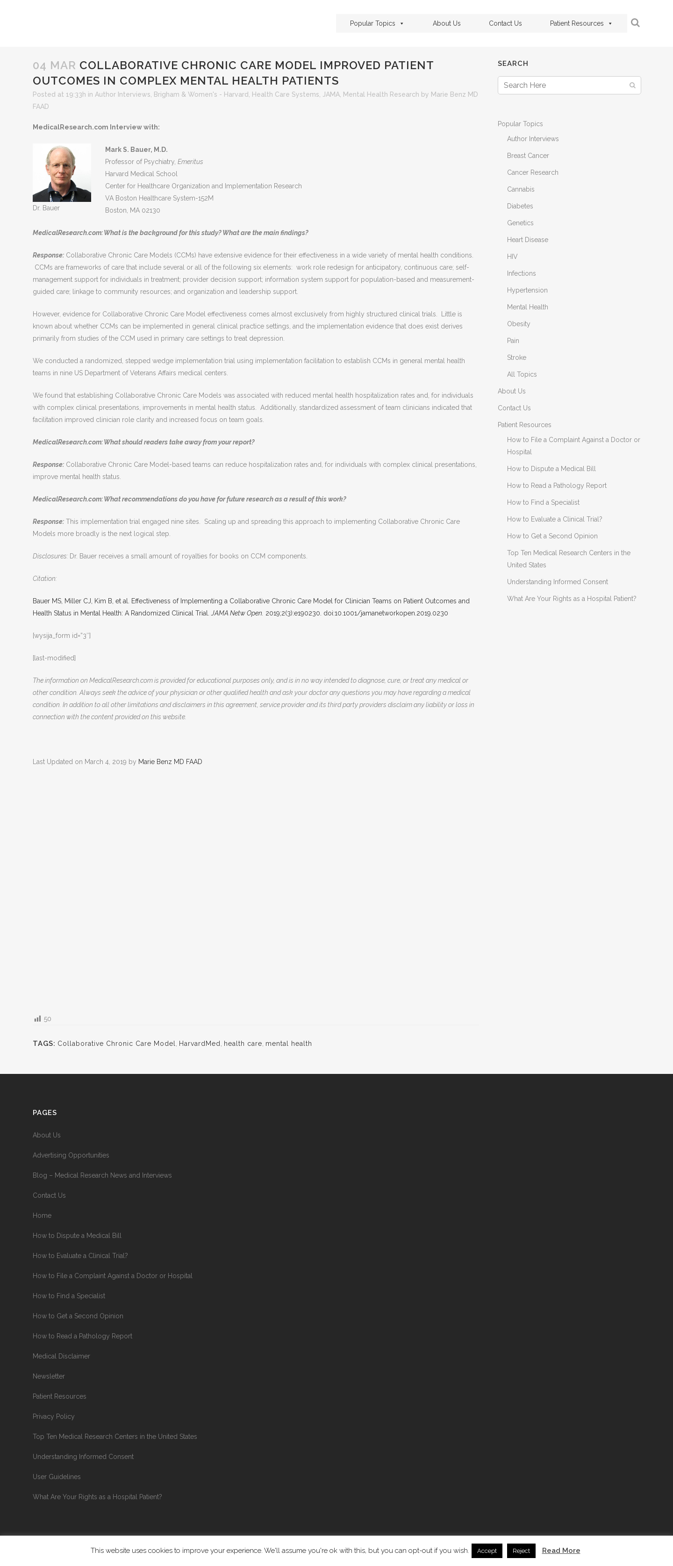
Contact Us (505, 23)
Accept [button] (487, 1550)
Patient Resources (581, 23)
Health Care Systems (285, 94)
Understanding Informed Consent (557, 582)
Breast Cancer (528, 155)
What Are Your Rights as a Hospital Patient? (572, 598)
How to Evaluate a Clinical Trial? (554, 519)
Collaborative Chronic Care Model (116, 1043)
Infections (521, 273)
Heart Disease (527, 239)
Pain (513, 340)
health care (243, 1043)
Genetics (520, 223)
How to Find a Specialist (543, 502)
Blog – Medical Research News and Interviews (102, 1175)
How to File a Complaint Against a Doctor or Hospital (113, 1276)
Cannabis (521, 189)
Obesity (518, 324)
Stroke (516, 357)
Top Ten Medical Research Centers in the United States (115, 1436)
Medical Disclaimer (61, 1356)
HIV (512, 256)
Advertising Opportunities (71, 1155)
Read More (561, 1550)
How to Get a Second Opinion (552, 536)
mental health (288, 1043)
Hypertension (527, 290)
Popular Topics (377, 23)
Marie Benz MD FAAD (170, 761)
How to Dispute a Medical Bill (551, 468)
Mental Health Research (381, 94)
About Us (447, 23)
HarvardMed (200, 1043)
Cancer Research (532, 172)
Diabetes (520, 206)
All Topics (522, 374)
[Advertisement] (256, 889)
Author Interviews (122, 94)
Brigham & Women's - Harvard (201, 94)
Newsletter (49, 1376)
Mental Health (527, 307)
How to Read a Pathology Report (557, 485)
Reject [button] (521, 1550)
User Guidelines (57, 1476)
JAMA (331, 94)
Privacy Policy (54, 1416)
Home (42, 1215)
